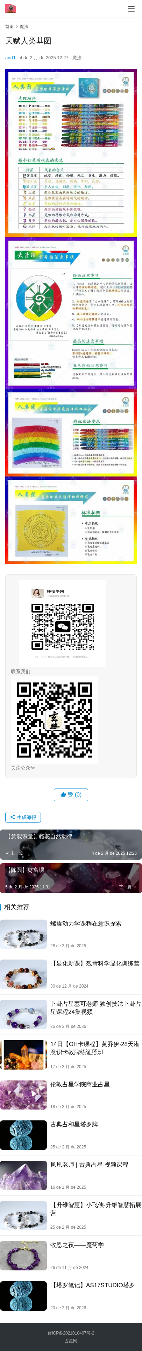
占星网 (71, 1340)
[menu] (131, 8)
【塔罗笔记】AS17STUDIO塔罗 (92, 1285)
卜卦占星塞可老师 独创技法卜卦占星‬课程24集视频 (95, 1008)
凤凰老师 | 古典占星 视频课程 (89, 1164)
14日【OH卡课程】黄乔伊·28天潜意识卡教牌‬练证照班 (95, 1048)
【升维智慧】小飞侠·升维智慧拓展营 (95, 1209)
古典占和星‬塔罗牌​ (74, 1124)
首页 (9, 26)
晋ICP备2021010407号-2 (71, 1333)
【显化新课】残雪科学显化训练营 (95, 963)
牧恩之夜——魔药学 (77, 1245)
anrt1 (10, 57)
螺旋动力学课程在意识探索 (86, 923)
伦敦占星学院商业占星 (80, 1084)
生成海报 (23, 817)
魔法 (76, 57)
